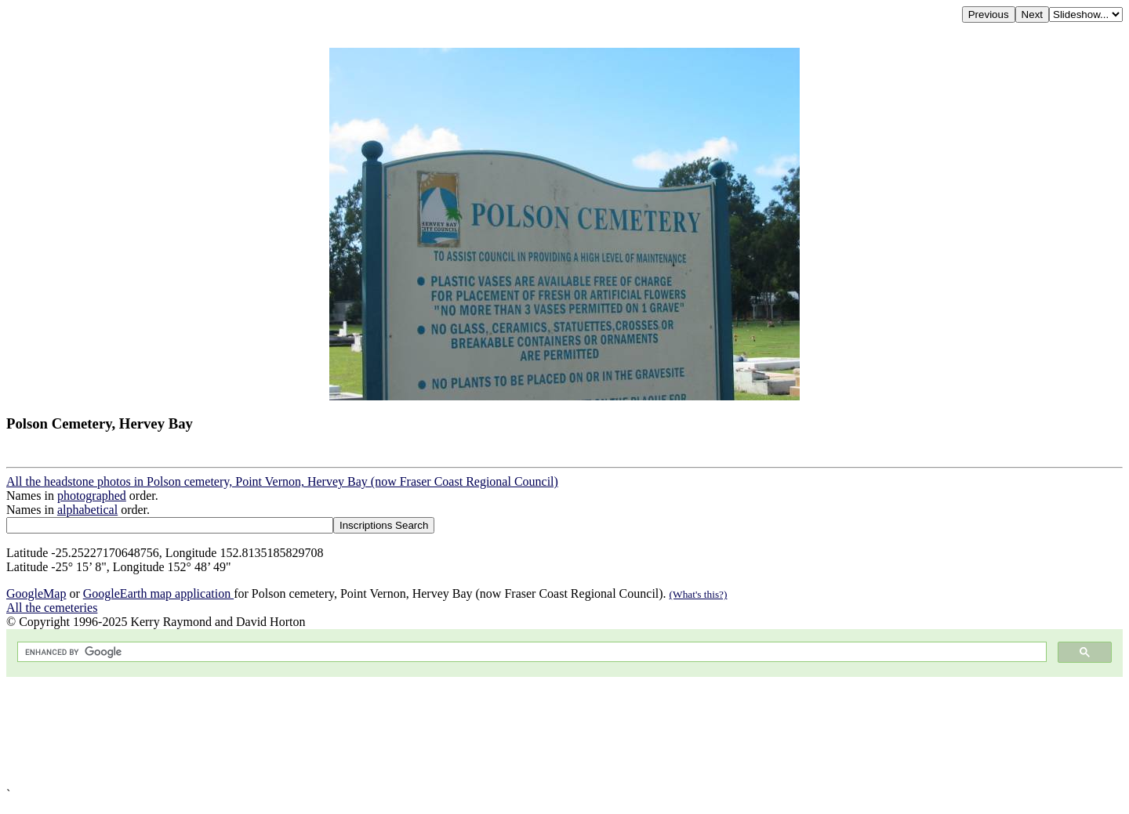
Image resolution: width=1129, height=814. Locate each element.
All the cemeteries (51, 607)
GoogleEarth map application (158, 593)
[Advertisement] (476, 732)
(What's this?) (699, 594)
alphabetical (87, 509)
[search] (530, 652)
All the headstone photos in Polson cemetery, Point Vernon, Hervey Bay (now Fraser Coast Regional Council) (282, 481)
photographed (91, 495)
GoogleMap (36, 593)
